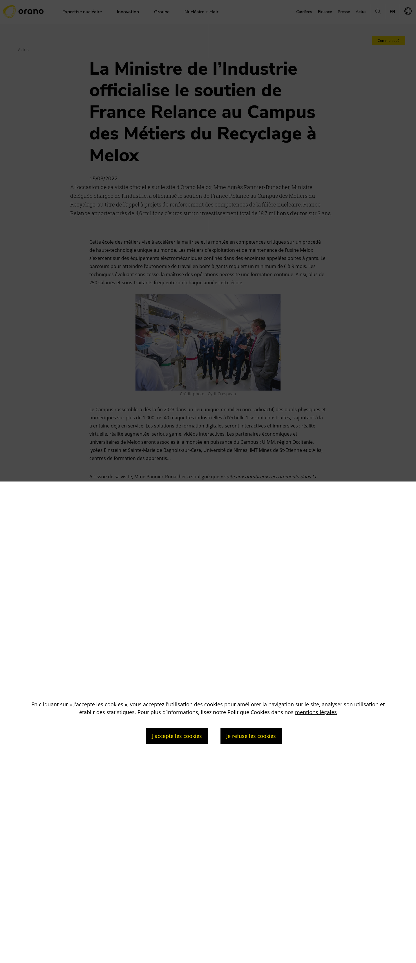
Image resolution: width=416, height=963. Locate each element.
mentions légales (316, 712)
